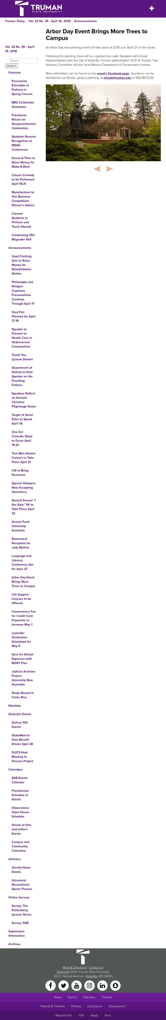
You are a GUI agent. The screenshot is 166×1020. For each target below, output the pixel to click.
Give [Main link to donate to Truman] (108, 1015)
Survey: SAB (20, 923)
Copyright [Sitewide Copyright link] (63, 972)
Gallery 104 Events (19, 725)
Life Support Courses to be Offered (21, 599)
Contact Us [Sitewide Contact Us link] (96, 967)
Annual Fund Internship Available (20, 526)
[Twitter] (63, 985)
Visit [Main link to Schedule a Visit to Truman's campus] (81, 1015)
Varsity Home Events (21, 870)
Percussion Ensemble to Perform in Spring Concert (22, 87)
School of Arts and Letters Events (21, 829)
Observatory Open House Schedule (20, 812)
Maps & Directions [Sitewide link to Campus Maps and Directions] (74, 967)
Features (14, 72)
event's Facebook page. (113, 73)
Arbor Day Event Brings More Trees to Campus (23, 582)
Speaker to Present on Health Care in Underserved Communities (22, 337)
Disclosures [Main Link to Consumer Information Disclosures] (95, 1006)
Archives (14, 944)
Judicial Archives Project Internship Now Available (23, 678)
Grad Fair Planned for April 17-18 (23, 316)
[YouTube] (76, 985)
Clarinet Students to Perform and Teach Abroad (21, 220)
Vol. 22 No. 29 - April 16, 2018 (49, 21)
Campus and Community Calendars (20, 846)
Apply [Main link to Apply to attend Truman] (94, 1015)
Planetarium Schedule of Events (20, 795)
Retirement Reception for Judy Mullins (21, 543)
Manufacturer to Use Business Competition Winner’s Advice (23, 198)
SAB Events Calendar (20, 780)
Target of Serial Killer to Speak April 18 (22, 419)
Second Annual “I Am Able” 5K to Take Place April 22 (24, 507)
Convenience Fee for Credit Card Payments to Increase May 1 (24, 618)
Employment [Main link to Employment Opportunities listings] (117, 1006)
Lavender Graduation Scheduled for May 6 (21, 639)
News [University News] (57, 997)
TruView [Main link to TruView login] (107, 997)
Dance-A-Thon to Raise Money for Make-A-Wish (23, 162)
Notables (14, 706)
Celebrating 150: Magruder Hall (23, 237)
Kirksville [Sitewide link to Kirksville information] (91, 976)
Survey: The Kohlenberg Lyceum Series (22, 910)
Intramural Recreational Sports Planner (22, 884)
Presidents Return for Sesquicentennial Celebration (24, 121)
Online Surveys (18, 897)
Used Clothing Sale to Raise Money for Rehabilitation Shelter (22, 264)
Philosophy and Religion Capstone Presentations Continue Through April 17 (23, 293)
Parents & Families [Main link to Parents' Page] (53, 1006)
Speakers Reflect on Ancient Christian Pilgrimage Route (24, 400)
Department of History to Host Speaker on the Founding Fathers (22, 376)
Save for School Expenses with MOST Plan (22, 659)
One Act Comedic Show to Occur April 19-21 (22, 438)
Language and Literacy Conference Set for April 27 (22, 562)
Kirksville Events (19, 714)
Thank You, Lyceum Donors (22, 357)
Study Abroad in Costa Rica (23, 695)
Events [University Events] (72, 997)
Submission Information (16, 934)
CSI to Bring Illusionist (20, 473)
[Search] (24, 60)
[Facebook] (51, 985)
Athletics (14, 859)
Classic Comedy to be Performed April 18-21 (23, 179)
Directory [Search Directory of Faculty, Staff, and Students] (89, 997)
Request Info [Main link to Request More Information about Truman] (64, 1015)
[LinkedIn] (102, 985)
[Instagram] (89, 985)
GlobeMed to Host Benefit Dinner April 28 (22, 740)
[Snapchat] (115, 985)
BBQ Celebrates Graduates (23, 105)
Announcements (85, 21)
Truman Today (15, 21)
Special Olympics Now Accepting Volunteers (24, 487)
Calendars (15, 769)
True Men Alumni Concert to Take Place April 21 (23, 458)
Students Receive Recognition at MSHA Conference (24, 143)
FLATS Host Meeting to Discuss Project (22, 757)
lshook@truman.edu (117, 78)
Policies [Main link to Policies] (76, 1006)
